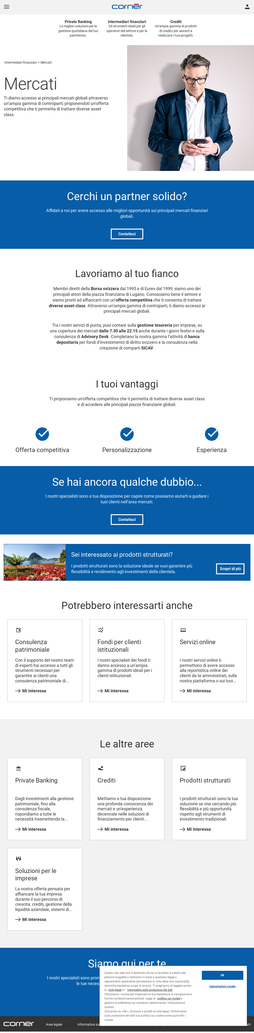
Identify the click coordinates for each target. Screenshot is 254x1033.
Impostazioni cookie (222, 986)
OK (222, 975)
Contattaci (127, 234)
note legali (114, 990)
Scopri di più (230, 568)
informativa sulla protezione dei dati (149, 990)
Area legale (54, 1024)
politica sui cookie (168, 998)
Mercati (46, 62)
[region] (173, 996)
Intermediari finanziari (21, 62)
